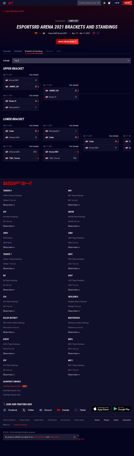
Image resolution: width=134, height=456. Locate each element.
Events (97, 420)
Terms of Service (9, 420)
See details (34, 75)
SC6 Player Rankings (10, 302)
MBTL (70, 339)
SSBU (70, 233)
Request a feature (20, 425)
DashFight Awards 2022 (12, 395)
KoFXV (6, 339)
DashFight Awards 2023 (12, 391)
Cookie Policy (39, 420)
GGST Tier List (73, 285)
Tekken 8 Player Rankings (12, 195)
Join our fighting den (19, 404)
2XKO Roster (7, 238)
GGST (70, 275)
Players (106, 420)
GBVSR (71, 212)
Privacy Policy (25, 420)
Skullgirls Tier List (74, 306)
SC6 (4, 296)
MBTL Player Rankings (76, 344)
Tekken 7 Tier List (9, 264)
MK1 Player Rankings (75, 195)
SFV (4, 360)
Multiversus (74, 318)
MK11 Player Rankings (76, 365)
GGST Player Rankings (76, 280)
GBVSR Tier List (73, 221)
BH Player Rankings (10, 280)
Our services (65, 420)
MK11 (70, 360)
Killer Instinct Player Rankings (14, 323)
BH (4, 275)
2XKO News (7, 243)
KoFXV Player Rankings (11, 344)
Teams (115, 420)
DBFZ (70, 254)
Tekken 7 (7, 254)
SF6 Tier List (7, 221)
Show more (9, 205)
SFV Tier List (7, 370)
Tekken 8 (7, 190)
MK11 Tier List (73, 370)
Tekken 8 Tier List (9, 200)
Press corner (79, 420)
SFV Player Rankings (10, 365)
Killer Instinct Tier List (11, 327)
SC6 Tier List (7, 306)
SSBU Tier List (73, 243)
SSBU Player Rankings (76, 238)
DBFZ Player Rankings (76, 259)
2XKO (5, 233)
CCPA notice (52, 420)
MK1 (70, 190)
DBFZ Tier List (73, 264)
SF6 (4, 212)
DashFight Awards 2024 (12, 386)
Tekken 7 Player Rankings (12, 259)
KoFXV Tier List (8, 349)
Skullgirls (73, 296)
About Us (6, 425)
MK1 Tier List (72, 200)
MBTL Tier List (73, 349)
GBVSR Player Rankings (76, 217)
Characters (127, 420)
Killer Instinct (10, 318)
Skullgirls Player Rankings (77, 302)
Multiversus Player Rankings (78, 323)
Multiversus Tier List (75, 327)
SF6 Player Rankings (10, 217)
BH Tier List (7, 285)
